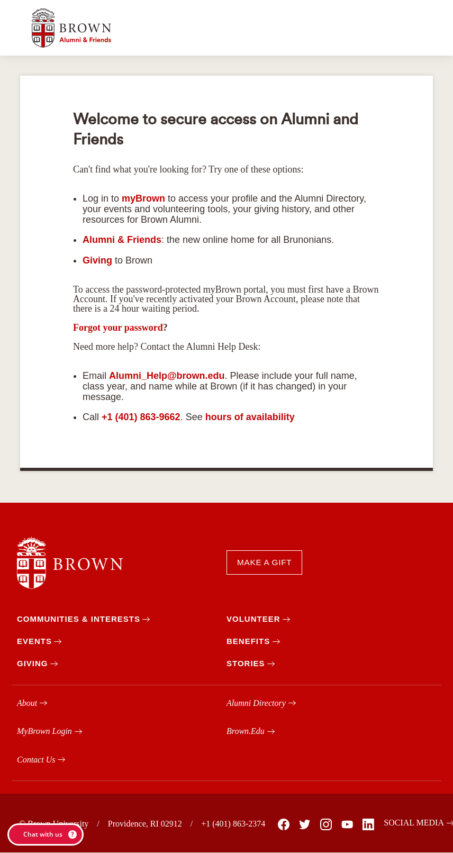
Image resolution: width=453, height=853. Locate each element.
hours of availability (250, 417)
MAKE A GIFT (264, 562)
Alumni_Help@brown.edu (167, 375)
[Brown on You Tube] (346, 824)
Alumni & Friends (122, 239)
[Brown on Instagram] (325, 824)
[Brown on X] (304, 824)
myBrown (143, 198)
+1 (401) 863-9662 (141, 417)
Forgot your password (118, 327)
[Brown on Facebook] (283, 824)
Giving (97, 260)
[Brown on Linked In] (367, 824)
